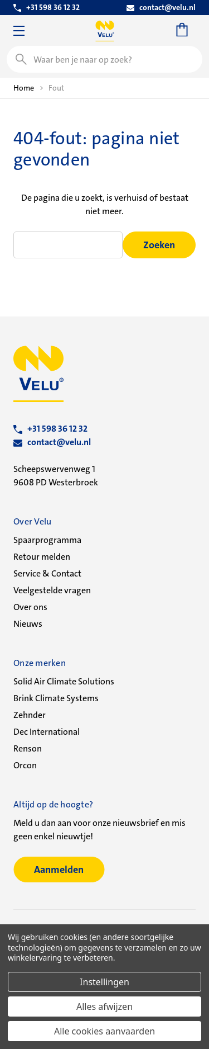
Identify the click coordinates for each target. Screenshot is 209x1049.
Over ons (30, 607)
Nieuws (27, 624)
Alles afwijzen (104, 1006)
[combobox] (104, 59)
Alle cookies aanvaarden (104, 1031)
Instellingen (104, 982)
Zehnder (29, 715)
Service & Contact (47, 573)
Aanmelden (59, 869)
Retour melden (41, 557)
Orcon (25, 765)
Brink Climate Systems (56, 698)
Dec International (46, 732)
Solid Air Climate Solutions (63, 681)
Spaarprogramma (47, 540)
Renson (27, 748)
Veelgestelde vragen (52, 590)
